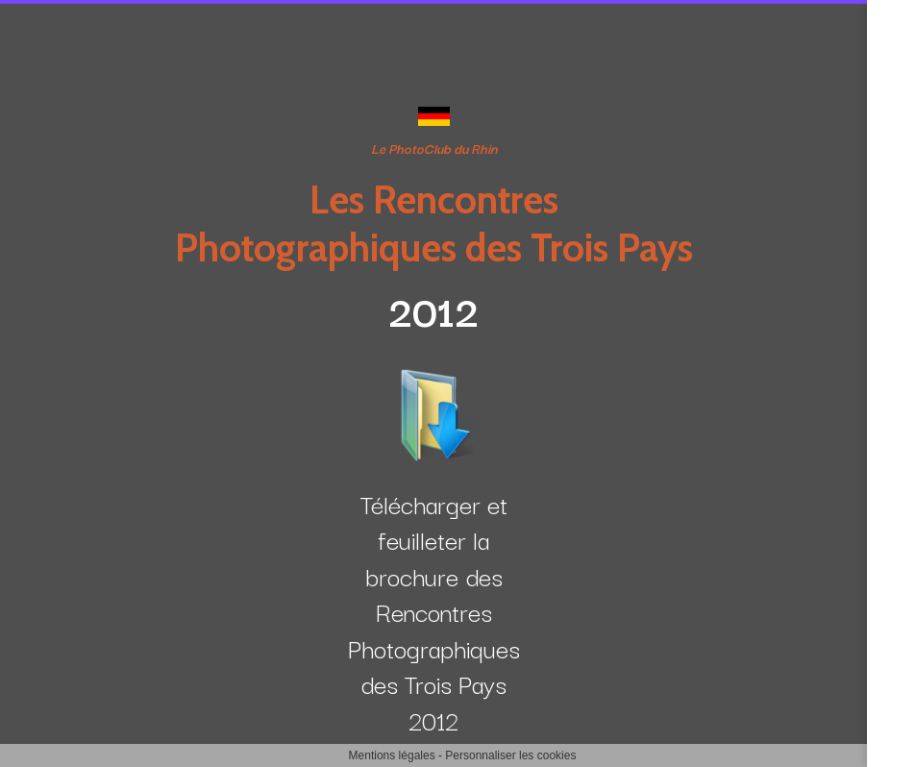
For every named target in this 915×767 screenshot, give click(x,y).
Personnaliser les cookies (510, 755)
